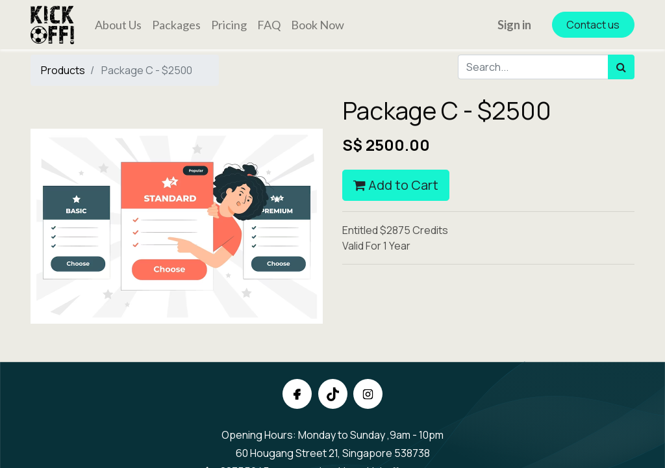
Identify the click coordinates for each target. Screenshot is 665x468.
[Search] (621, 67)
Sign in (514, 25)
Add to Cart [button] (395, 185)
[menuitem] (118, 25)
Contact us (593, 25)
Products (63, 70)
